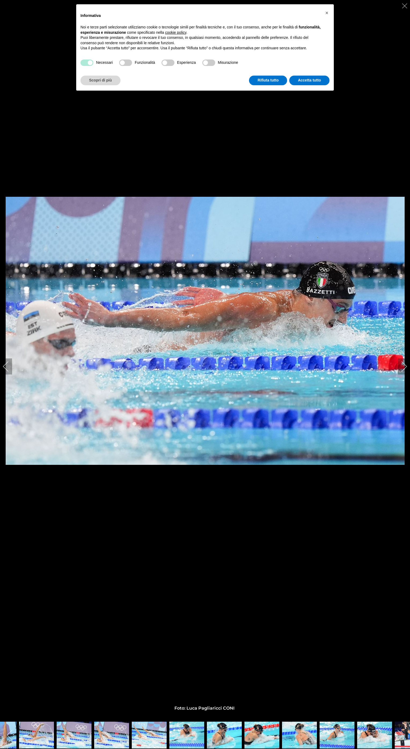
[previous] (9, 366)
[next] (400, 366)
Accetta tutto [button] (309, 80)
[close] (405, 6)
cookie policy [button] (175, 32)
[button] (327, 13)
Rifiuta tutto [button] (268, 80)
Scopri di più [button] (100, 80)
